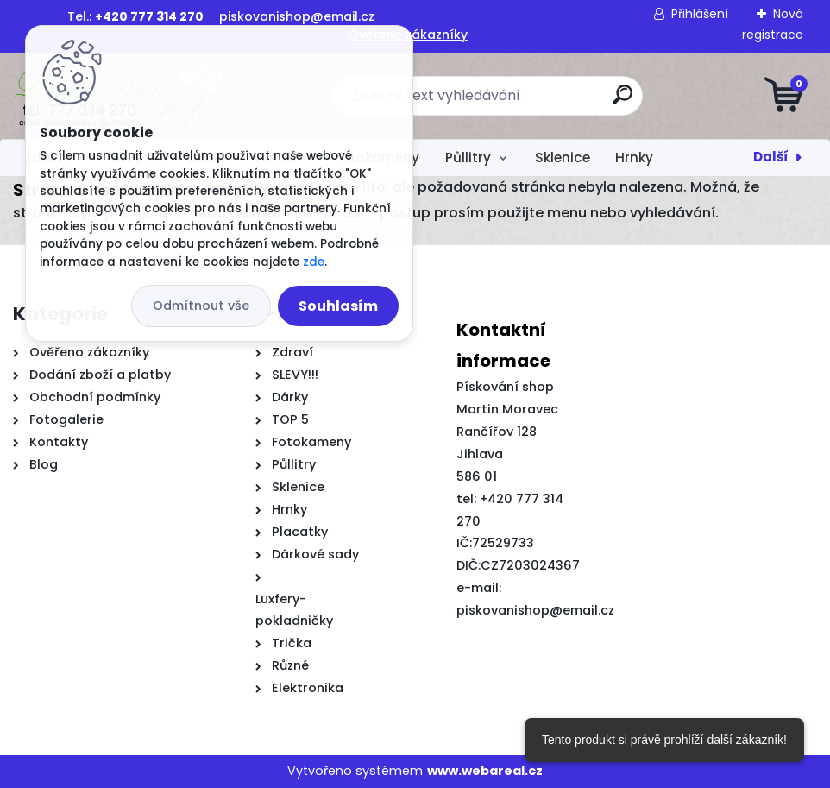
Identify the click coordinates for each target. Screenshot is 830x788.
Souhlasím (338, 306)
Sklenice (562, 157)
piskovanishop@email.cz (296, 16)
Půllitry (468, 157)
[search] (622, 101)
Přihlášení (699, 13)
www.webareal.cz (485, 770)
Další (771, 157)
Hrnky (634, 157)
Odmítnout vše (201, 305)
